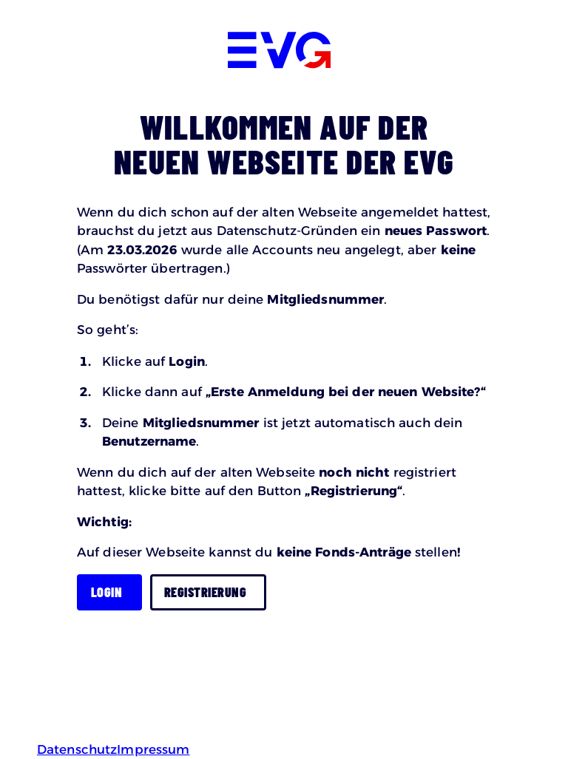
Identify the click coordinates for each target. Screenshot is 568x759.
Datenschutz (77, 749)
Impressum (153, 749)
